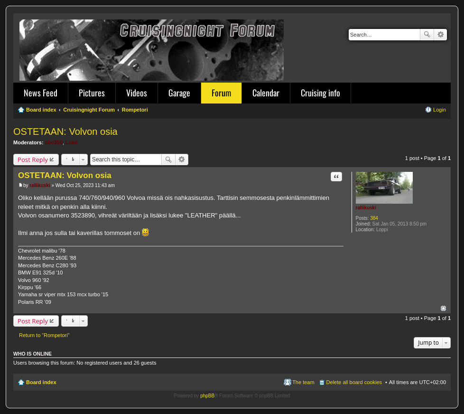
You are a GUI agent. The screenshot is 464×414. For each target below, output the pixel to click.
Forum (221, 92)
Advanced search (440, 34)
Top (443, 308)
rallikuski (366, 207)
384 (374, 218)
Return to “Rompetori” (44, 335)
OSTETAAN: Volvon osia (65, 131)
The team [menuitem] (303, 382)
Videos (136, 92)
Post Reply (33, 159)
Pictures (92, 92)
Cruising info (320, 92)
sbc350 (54, 142)
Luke (71, 142)
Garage (179, 92)
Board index (41, 382)
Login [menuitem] (439, 110)
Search (427, 34)
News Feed (40, 92)
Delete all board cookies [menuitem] (354, 382)
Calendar (265, 92)
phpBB (207, 395)
